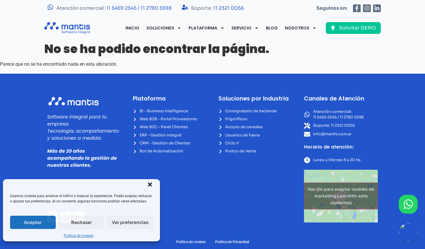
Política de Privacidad (232, 242)
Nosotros (300, 28)
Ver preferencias (130, 222)
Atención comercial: (113, 8)
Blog (272, 28)
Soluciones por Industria (253, 99)
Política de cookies (79, 236)
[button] (150, 184)
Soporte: (217, 8)
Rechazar (81, 222)
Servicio (245, 28)
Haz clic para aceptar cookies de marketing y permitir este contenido (341, 196)
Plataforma (206, 28)
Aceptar (33, 222)
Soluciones (163, 28)
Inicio (132, 28)
